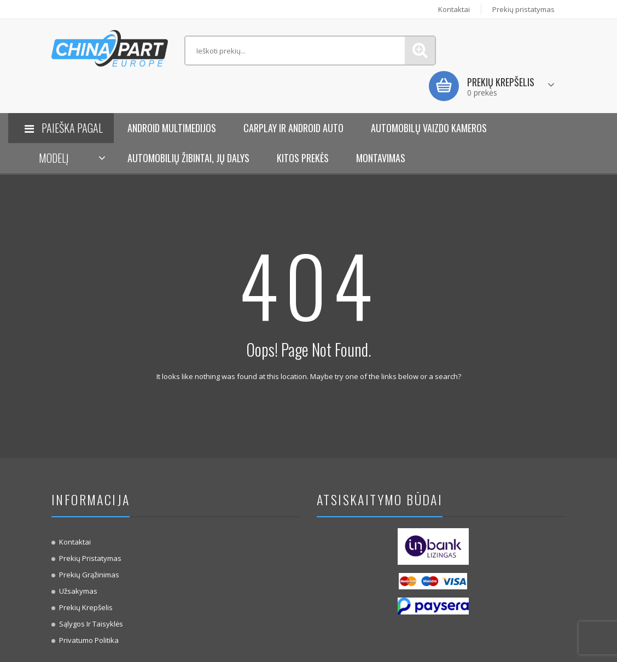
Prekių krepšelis (86, 607)
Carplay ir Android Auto (293, 128)
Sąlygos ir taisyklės (91, 624)
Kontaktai (454, 9)
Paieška (420, 50)
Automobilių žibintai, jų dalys (188, 158)
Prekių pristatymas (523, 9)
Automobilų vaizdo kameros (429, 128)
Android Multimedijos (171, 128)
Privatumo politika (89, 640)
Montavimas (380, 158)
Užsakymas (78, 591)
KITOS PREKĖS (303, 158)
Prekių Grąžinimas (89, 575)
